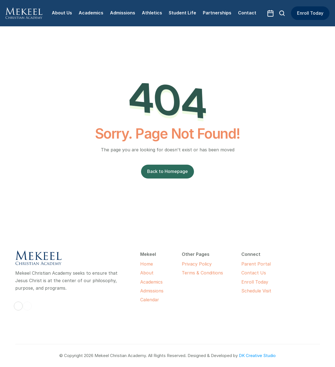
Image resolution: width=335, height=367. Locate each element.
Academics (151, 282)
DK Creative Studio (257, 355)
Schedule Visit (256, 291)
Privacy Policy (197, 264)
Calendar (149, 299)
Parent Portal (256, 264)
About (147, 273)
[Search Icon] (282, 13)
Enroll (247, 282)
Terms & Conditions (202, 273)
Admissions (151, 291)
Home (146, 264)
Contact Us (253, 273)
